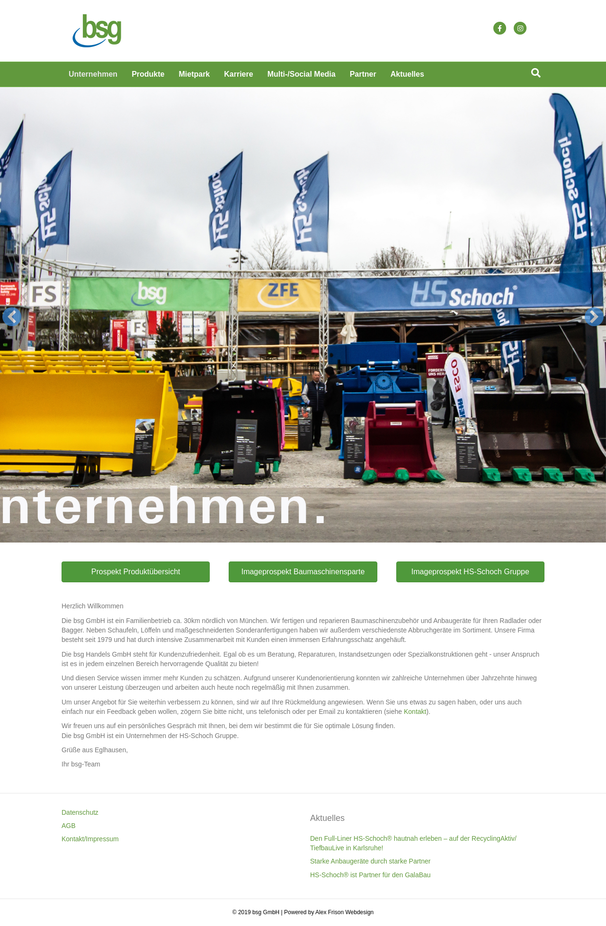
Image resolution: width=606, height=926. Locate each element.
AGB (69, 825)
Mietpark (194, 74)
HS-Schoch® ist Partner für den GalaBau (370, 875)
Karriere (238, 74)
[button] (11, 316)
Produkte (148, 74)
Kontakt (415, 711)
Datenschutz (80, 812)
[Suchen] (535, 72)
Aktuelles (407, 74)
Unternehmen (93, 74)
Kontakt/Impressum (90, 839)
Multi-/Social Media (301, 74)
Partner (363, 74)
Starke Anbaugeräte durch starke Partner (370, 861)
